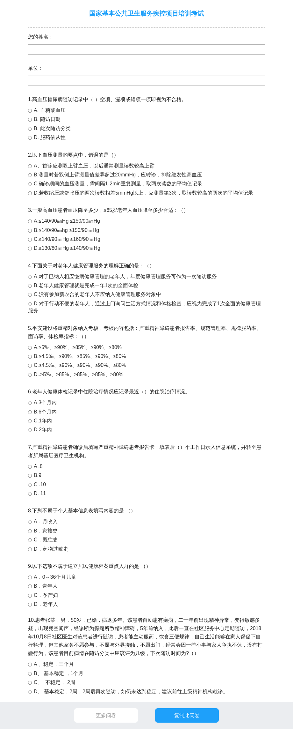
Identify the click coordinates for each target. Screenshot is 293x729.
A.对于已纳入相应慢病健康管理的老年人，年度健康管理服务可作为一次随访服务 (125, 276)
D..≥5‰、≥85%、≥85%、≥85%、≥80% (78, 374)
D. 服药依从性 (50, 137)
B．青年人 (46, 586)
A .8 (38, 466)
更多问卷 (106, 715)
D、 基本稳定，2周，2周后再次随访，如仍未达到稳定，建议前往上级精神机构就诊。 (131, 691)
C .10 (40, 484)
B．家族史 (46, 530)
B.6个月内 (45, 411)
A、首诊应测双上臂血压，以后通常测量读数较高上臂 (94, 165)
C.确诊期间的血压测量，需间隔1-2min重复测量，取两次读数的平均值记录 (118, 183)
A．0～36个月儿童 (55, 577)
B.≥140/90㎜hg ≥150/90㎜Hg (66, 230)
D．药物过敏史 (51, 549)
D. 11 (40, 493)
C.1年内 (43, 420)
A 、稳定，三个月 (54, 664)
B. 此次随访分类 (52, 128)
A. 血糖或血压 (50, 110)
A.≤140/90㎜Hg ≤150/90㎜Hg (67, 221)
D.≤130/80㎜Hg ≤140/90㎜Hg (67, 248)
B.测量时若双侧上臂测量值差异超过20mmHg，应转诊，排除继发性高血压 (118, 174)
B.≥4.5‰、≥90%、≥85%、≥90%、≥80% (80, 356)
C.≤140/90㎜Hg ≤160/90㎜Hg (67, 239)
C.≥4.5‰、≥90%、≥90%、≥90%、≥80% (80, 365)
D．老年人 (46, 604)
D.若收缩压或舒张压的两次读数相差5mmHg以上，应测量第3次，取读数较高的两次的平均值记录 (143, 193)
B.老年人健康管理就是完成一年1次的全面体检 (86, 285)
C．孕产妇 (46, 595)
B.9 (37, 475)
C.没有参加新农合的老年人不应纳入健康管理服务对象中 (97, 294)
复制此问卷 (187, 715)
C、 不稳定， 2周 (54, 682)
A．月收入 (46, 521)
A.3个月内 (45, 402)
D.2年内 (43, 429)
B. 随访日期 (47, 119)
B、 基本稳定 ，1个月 (58, 673)
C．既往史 (46, 539)
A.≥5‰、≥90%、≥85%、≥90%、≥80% (78, 347)
